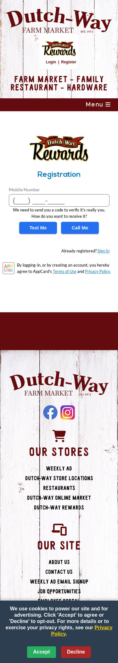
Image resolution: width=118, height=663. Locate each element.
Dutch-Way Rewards (59, 508)
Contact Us (59, 572)
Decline (76, 651)
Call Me (80, 227)
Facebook (50, 412)
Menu (98, 104)
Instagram (67, 412)
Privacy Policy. (98, 271)
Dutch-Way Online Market (59, 498)
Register (68, 62)
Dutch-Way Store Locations (59, 478)
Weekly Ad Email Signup (59, 582)
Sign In (104, 250)
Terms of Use (64, 271)
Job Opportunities (59, 592)
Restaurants (59, 488)
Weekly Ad (59, 469)
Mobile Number (24, 189)
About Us (59, 562)
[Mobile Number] (59, 200)
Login (51, 62)
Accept (41, 651)
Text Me (38, 227)
